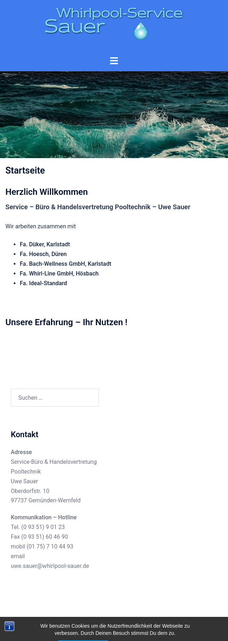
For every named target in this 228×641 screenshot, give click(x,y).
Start (114, 126)
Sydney (173, 628)
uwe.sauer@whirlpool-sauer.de (50, 565)
